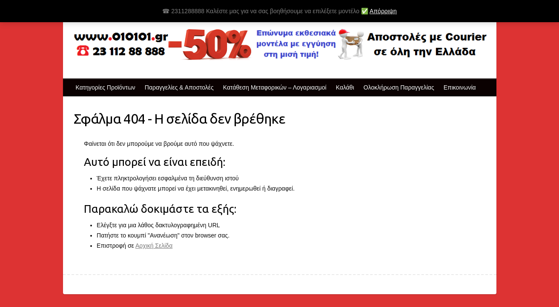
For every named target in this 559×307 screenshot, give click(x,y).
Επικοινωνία (460, 87)
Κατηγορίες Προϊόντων (105, 87)
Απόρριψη (383, 11)
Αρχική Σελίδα (153, 245)
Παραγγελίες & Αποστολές (179, 87)
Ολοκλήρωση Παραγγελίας (399, 87)
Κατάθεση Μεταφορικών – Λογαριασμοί (275, 87)
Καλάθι (345, 87)
